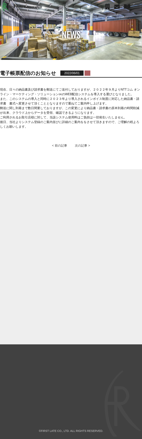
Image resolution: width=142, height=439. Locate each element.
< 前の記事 (59, 145)
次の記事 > (82, 145)
